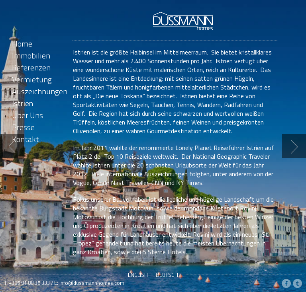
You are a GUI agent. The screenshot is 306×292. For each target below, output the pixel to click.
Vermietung (32, 79)
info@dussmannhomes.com (91, 283)
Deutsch (167, 275)
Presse (23, 127)
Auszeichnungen (39, 91)
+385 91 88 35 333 (29, 283)
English (138, 275)
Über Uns (27, 115)
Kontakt (25, 139)
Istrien (22, 103)
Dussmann (183, 21)
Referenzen (31, 67)
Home (22, 43)
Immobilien (31, 55)
